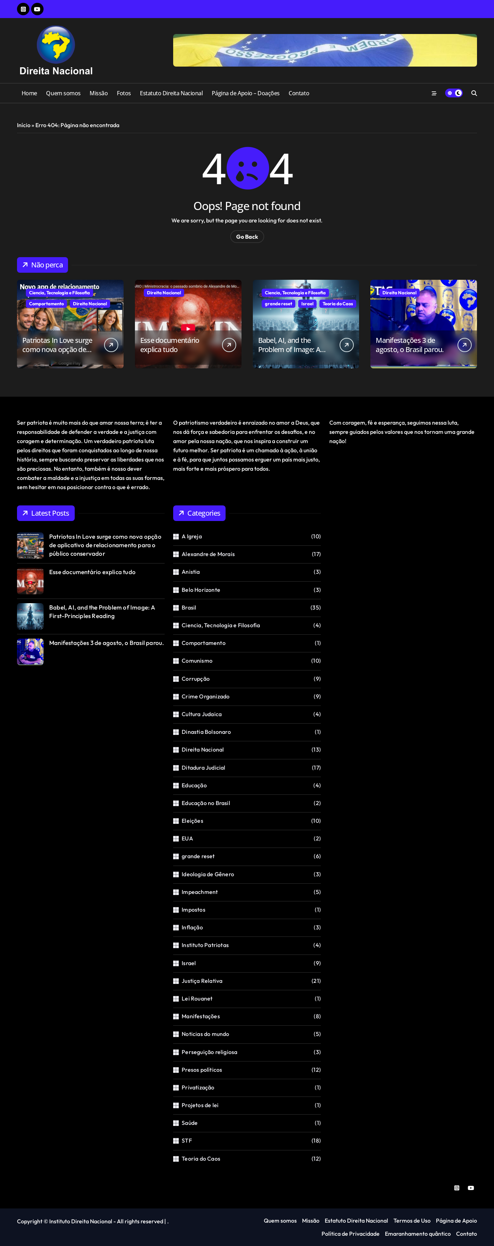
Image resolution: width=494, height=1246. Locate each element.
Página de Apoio (456, 1220)
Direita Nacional (90, 303)
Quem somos (63, 93)
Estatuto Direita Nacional (171, 93)
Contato (299, 93)
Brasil (189, 607)
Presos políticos (202, 1069)
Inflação (192, 927)
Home (29, 93)
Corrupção (196, 678)
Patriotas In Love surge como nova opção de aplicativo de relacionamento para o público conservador (105, 545)
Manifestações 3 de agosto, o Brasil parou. (409, 344)
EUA (187, 838)
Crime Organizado (205, 696)
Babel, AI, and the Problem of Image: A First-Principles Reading (293, 349)
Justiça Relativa (202, 980)
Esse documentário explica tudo (169, 344)
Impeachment (200, 891)
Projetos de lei (200, 1105)
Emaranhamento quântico (418, 1233)
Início (23, 125)
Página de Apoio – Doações (246, 93)
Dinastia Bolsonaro (206, 731)
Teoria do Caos (338, 303)
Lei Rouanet (197, 998)
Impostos (193, 909)
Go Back (247, 236)
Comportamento (46, 303)
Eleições (192, 820)
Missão (99, 93)
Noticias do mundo (205, 1033)
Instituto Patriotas (205, 944)
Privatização (198, 1087)
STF (187, 1140)
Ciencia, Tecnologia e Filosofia (59, 292)
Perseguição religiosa (209, 1051)
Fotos (124, 93)
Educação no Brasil (206, 802)
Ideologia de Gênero (208, 874)
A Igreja (192, 536)
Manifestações (201, 1016)
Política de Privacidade (351, 1233)
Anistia (191, 571)
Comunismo (197, 660)
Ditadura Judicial (203, 767)
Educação (194, 785)
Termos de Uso (412, 1220)
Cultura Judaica (202, 714)
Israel (307, 303)
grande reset (278, 303)
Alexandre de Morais (208, 553)
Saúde (190, 1122)
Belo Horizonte (201, 589)
